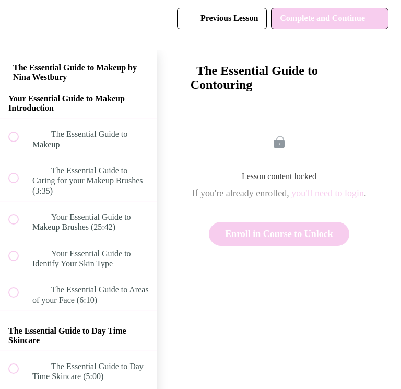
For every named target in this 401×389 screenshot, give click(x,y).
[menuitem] (78, 25)
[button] (19, 25)
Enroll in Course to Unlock (279, 234)
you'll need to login (327, 193)
